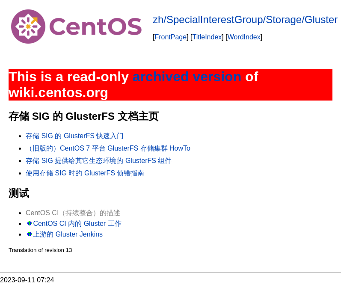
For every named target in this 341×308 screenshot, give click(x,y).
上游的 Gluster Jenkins (68, 234)
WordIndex (244, 37)
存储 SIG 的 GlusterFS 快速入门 (75, 135)
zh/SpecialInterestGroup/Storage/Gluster (245, 19)
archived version (187, 76)
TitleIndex (207, 37)
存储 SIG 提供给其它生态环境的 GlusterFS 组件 (99, 160)
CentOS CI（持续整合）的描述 (73, 212)
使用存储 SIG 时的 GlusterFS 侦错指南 (85, 173)
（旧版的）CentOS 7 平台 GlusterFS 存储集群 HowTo (108, 148)
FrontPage (170, 37)
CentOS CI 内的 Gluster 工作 (77, 223)
